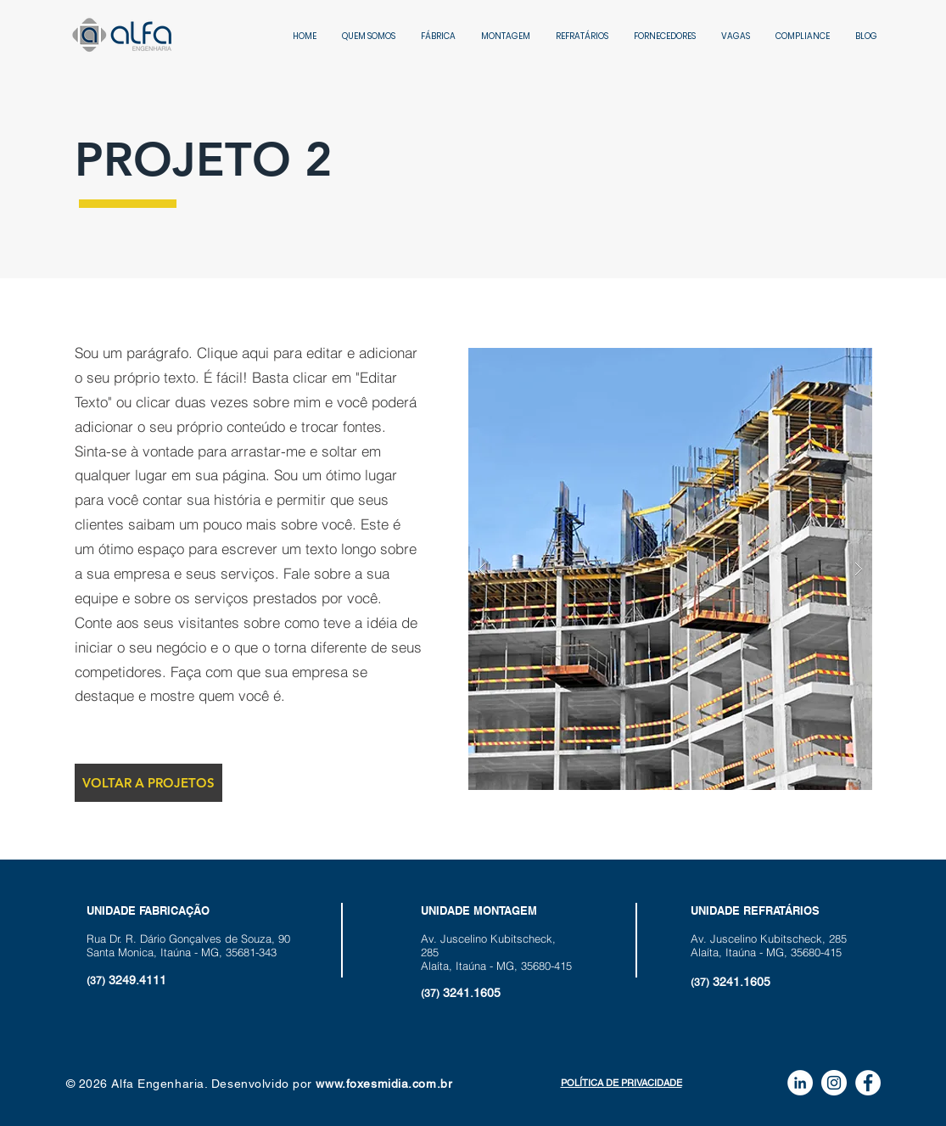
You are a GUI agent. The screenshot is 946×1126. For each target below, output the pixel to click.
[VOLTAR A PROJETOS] (148, 783)
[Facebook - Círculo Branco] (868, 1082)
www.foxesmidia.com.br (384, 1083)
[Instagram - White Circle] (834, 1082)
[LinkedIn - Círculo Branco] (800, 1082)
